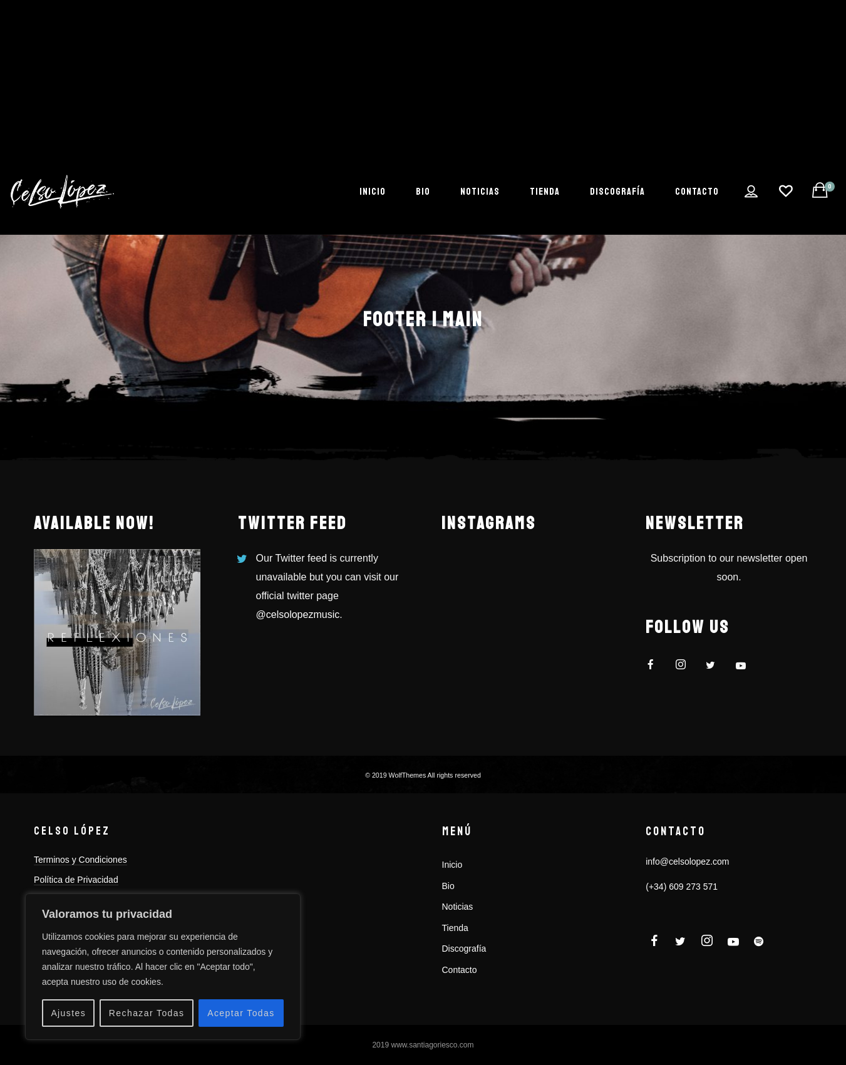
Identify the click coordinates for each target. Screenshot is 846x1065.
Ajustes (68, 1013)
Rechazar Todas (147, 1013)
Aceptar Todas (240, 1013)
